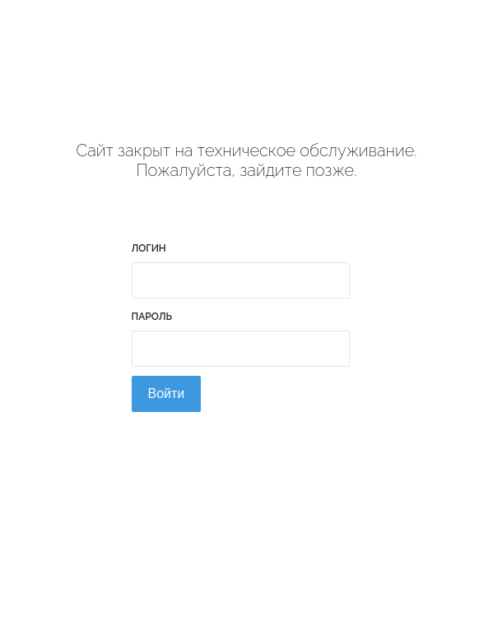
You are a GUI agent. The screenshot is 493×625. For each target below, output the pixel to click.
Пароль (152, 316)
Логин (149, 248)
